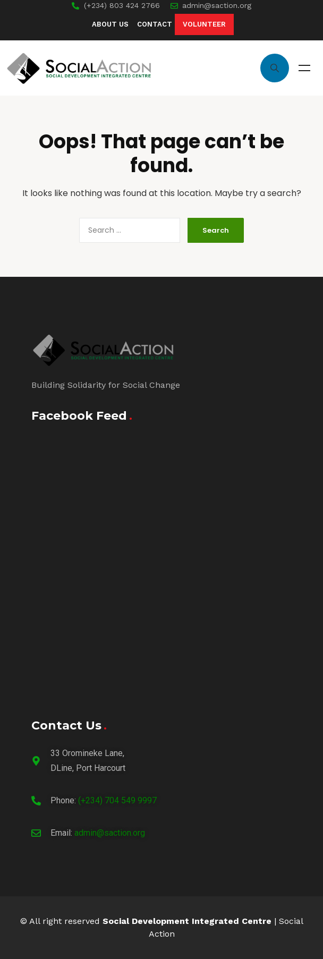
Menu (304, 68)
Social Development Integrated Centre (187, 921)
